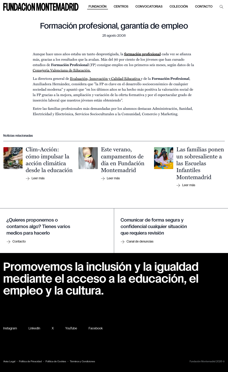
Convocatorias (148, 6)
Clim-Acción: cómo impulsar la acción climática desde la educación (49, 159)
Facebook (96, 328)
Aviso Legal (9, 362)
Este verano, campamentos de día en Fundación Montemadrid (122, 159)
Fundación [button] (97, 6)
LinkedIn (34, 328)
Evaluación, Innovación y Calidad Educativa (105, 78)
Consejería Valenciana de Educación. (62, 70)
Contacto (203, 6)
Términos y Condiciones (82, 362)
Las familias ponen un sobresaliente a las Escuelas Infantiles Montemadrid (200, 163)
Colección (179, 6)
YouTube (71, 328)
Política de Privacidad (30, 362)
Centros (121, 6)
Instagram (10, 328)
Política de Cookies (56, 362)
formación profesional (142, 54)
